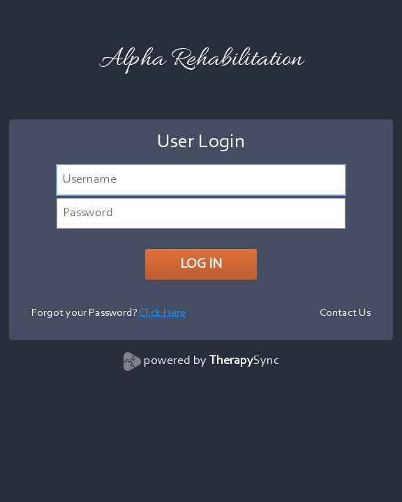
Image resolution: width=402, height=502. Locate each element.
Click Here (162, 313)
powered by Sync (211, 361)
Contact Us (345, 313)
